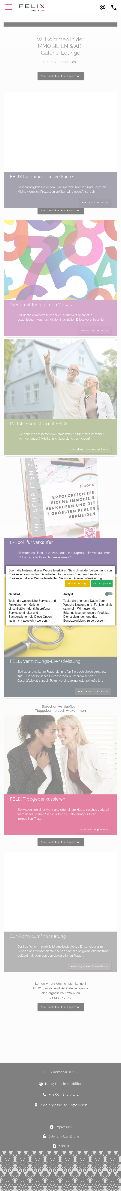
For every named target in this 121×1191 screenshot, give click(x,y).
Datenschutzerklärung (87, 578)
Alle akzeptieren (102, 583)
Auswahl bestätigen (78, 583)
